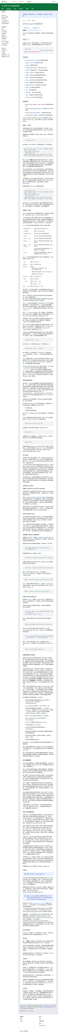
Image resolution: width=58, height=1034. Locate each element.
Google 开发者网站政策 (46, 1007)
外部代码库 (39, 250)
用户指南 (28, 20)
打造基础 (25, 14)
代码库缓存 (30, 537)
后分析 (33, 62)
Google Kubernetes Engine (38, 903)
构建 (49, 44)
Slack (40, 1023)
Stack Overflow (42, 1025)
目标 (27, 136)
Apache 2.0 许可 (26, 1007)
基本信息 (34, 20)
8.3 (36, 30)
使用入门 (22, 1)
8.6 (29, 30)
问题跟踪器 (41, 1021)
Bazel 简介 (14, 1)
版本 (3, 8)
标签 (24, 217)
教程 (27, 8)
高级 (15, 8)
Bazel (24, 20)
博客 (21, 1018)
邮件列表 (40, 14)
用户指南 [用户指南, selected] (29, 1)
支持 (40, 1018)
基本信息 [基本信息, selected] (9, 8)
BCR (39, 583)
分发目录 (29, 599)
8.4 (34, 30)
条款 (21, 1031)
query (47, 982)
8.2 (38, 30)
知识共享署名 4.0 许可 (41, 1005)
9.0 (27, 30)
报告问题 (26, 27)
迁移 (32, 8)
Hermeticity (42, 899)
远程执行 (21, 8)
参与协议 (47, 14)
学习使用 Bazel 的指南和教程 (10, 6)
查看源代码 (36, 27)
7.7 (40, 30)
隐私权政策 (25, 1031)
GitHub (53, 1)
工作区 (40, 43)
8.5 (32, 30)
